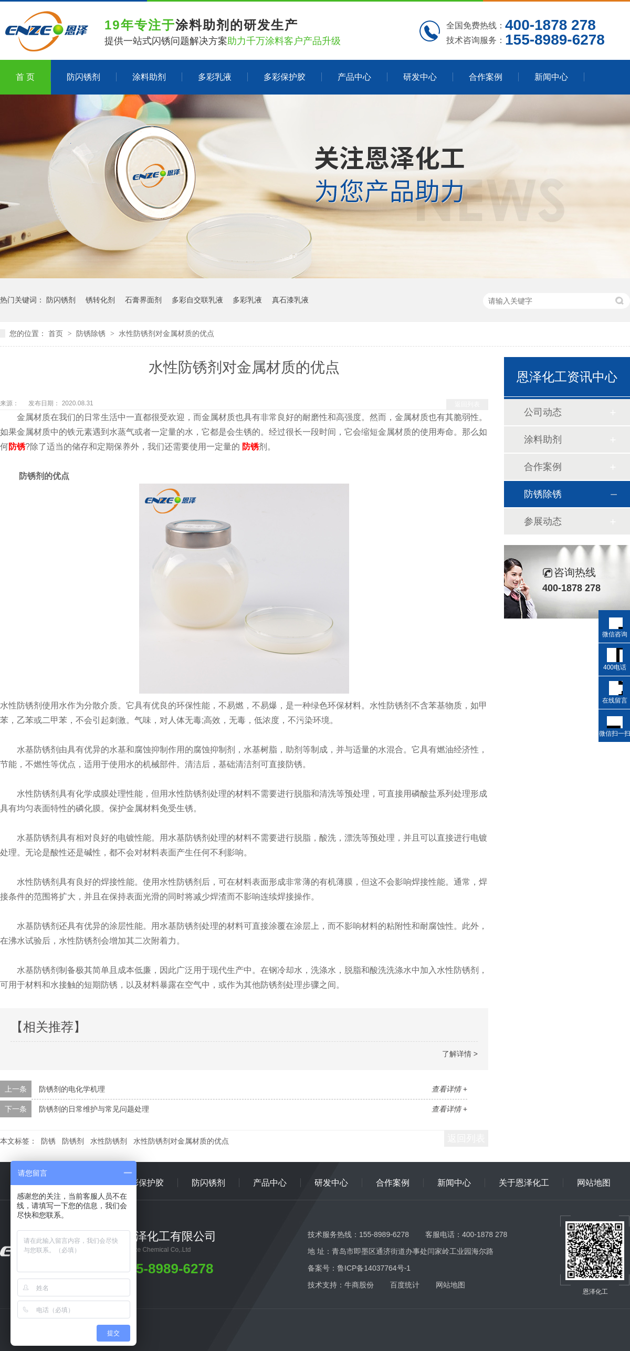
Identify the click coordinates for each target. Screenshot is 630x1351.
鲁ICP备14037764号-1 (374, 1268)
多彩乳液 (215, 76)
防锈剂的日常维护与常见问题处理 (94, 1109)
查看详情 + (449, 1089)
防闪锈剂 (83, 76)
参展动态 (543, 521)
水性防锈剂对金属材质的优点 (166, 333)
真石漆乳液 (290, 300)
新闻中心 (551, 76)
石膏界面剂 (143, 300)
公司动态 (543, 412)
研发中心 (420, 76)
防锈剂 (73, 1141)
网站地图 (594, 1182)
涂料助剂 (149, 76)
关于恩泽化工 (524, 1182)
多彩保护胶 (285, 76)
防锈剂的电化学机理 (72, 1089)
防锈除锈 (92, 333)
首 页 (25, 76)
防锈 (16, 446)
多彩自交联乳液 (197, 300)
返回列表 (467, 404)
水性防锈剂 (108, 1141)
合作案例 (485, 76)
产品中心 (354, 76)
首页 (56, 333)
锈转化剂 (100, 300)
